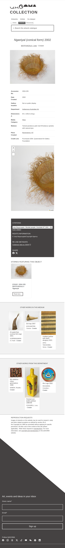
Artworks (14, 19)
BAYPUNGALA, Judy (29, 46)
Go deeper (31, 19)
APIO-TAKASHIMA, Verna (47, 345)
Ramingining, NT (28, 133)
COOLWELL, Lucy (32, 405)
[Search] (32, 28)
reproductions (38, 428)
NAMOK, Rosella (15, 387)
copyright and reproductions (30, 431)
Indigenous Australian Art (30, 109)
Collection (24, 12)
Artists (22, 19)
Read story (17, 294)
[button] (13, 147)
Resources (29, 22)
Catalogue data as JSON (20, 245)
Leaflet (51, 210)
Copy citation (16, 230)
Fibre (24, 120)
